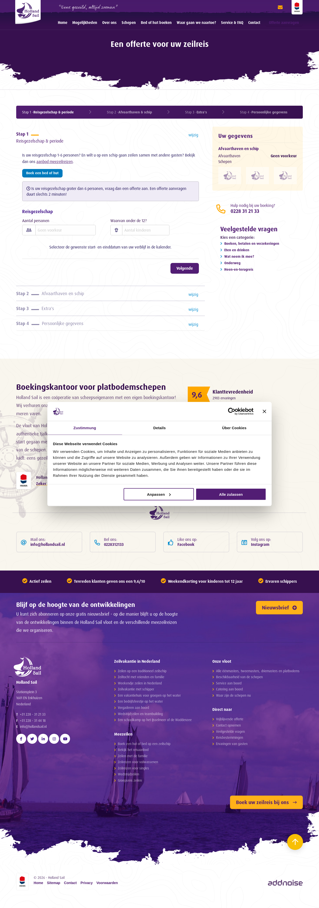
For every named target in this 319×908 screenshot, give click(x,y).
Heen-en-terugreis (238, 271)
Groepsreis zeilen (130, 790)
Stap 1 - (48, 112)
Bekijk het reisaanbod (133, 759)
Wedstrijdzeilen (128, 784)
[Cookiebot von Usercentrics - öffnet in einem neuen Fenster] (231, 411)
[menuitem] (62, 22)
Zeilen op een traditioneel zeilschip (142, 680)
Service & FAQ (232, 22)
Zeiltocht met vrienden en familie (141, 686)
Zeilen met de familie (133, 765)
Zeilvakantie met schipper (136, 699)
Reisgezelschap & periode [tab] (111, 138)
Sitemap (53, 893)
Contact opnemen (228, 735)
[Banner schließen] (264, 411)
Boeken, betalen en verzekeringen (251, 245)
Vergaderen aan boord (133, 717)
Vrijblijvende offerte (229, 729)
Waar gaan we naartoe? (196, 22)
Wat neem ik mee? (239, 258)
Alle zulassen (231, 494)
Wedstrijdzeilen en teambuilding (140, 723)
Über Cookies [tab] (234, 427)
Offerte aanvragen (284, 22)
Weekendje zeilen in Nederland (140, 693)
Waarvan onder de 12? (128, 222)
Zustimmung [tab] (85, 427)
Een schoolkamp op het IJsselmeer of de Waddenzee (155, 729)
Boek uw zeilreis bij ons (266, 812)
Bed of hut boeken (156, 22)
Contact (254, 22)
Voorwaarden (107, 893)
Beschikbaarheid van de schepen (239, 686)
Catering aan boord (229, 699)
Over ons (109, 22)
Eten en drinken (236, 251)
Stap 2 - (129, 112)
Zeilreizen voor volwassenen (138, 772)
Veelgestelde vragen (230, 741)
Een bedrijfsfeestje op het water (140, 711)
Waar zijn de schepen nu (233, 705)
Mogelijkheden (84, 22)
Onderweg (232, 264)
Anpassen (159, 494)
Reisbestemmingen (229, 747)
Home (62, 22)
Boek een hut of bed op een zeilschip (144, 753)
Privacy (86, 893)
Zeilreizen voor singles (133, 778)
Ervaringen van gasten (231, 753)
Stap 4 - (263, 112)
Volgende (184, 270)
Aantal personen (35, 222)
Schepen (129, 22)
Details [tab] (159, 427)
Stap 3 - (196, 112)
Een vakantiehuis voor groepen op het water (149, 705)
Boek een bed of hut (42, 175)
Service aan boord (228, 693)
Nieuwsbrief (279, 617)
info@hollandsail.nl (33, 744)
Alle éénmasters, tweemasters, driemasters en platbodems (258, 680)
